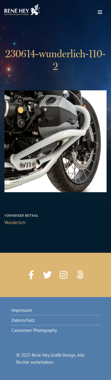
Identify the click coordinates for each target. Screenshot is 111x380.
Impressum (22, 310)
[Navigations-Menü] (100, 10)
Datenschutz (23, 320)
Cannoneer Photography (34, 330)
